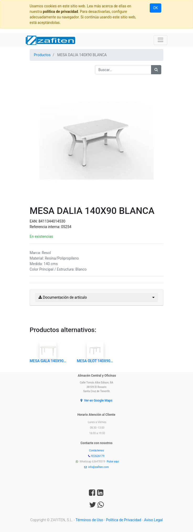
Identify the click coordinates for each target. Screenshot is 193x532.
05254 (66, 227)
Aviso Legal (153, 520)
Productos (42, 55)
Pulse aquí (113, 461)
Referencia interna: (45, 227)
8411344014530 (52, 221)
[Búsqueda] (156, 69)
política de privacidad (60, 11)
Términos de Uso (89, 520)
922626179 (98, 456)
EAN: (34, 221)
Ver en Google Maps (98, 400)
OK (155, 8)
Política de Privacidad (123, 520)
